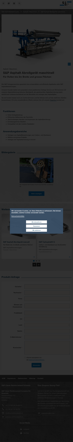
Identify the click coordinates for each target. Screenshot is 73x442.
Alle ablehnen (36, 230)
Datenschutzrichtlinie (17, 216)
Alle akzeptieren (36, 222)
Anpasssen (36, 226)
